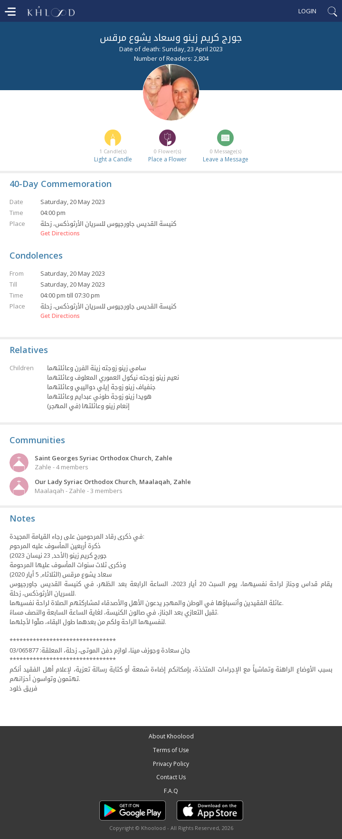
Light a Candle (113, 159)
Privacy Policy (171, 764)
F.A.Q (171, 791)
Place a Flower (167, 159)
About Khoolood (171, 736)
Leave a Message (225, 159)
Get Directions (60, 233)
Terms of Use (171, 750)
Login (307, 11)
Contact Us (171, 777)
